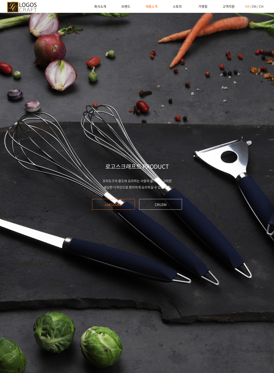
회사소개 (100, 6)
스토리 (177, 6)
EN (254, 6)
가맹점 (202, 6)
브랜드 (125, 6)
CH (261, 6)
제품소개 (152, 6)
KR (247, 6)
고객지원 (229, 6)
